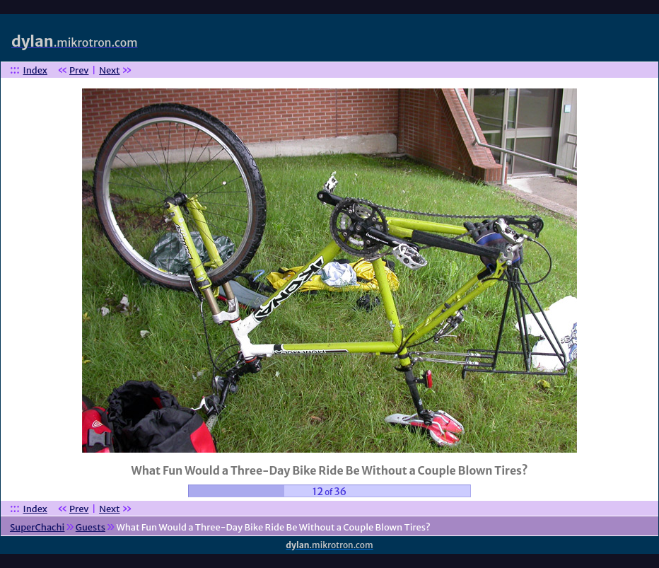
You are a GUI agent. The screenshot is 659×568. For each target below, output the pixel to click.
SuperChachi (37, 527)
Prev (78, 70)
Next (109, 70)
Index (35, 70)
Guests (90, 527)
